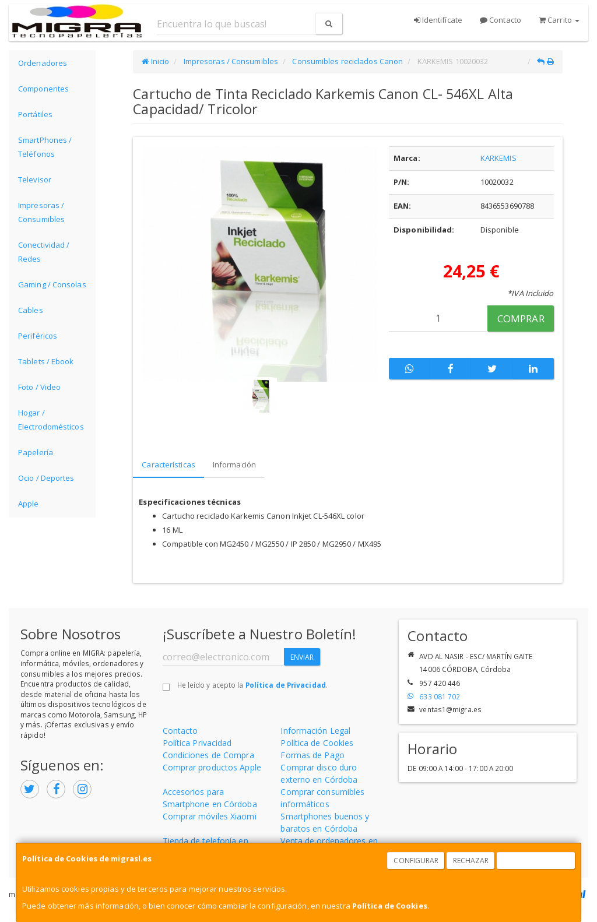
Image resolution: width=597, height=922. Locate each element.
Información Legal (315, 730)
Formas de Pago (312, 755)
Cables (30, 310)
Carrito (559, 20)
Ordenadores (42, 63)
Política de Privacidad (285, 684)
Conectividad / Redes (43, 252)
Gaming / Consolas (52, 284)
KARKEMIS (498, 158)
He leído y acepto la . (252, 684)
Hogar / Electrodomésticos (51, 419)
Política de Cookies (389, 905)
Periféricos (37, 335)
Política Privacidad (197, 742)
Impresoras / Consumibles (41, 212)
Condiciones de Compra (208, 755)
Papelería (35, 452)
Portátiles (35, 114)
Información (234, 464)
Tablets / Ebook (46, 361)
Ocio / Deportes (46, 478)
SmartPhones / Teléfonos (45, 147)
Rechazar (471, 860)
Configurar (416, 860)
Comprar (521, 318)
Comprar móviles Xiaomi (210, 816)
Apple (28, 503)
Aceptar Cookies (536, 860)
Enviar (302, 657)
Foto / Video (39, 387)
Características (168, 464)
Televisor (34, 179)
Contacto (500, 20)
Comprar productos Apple (212, 767)
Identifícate (438, 20)
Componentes (43, 88)
